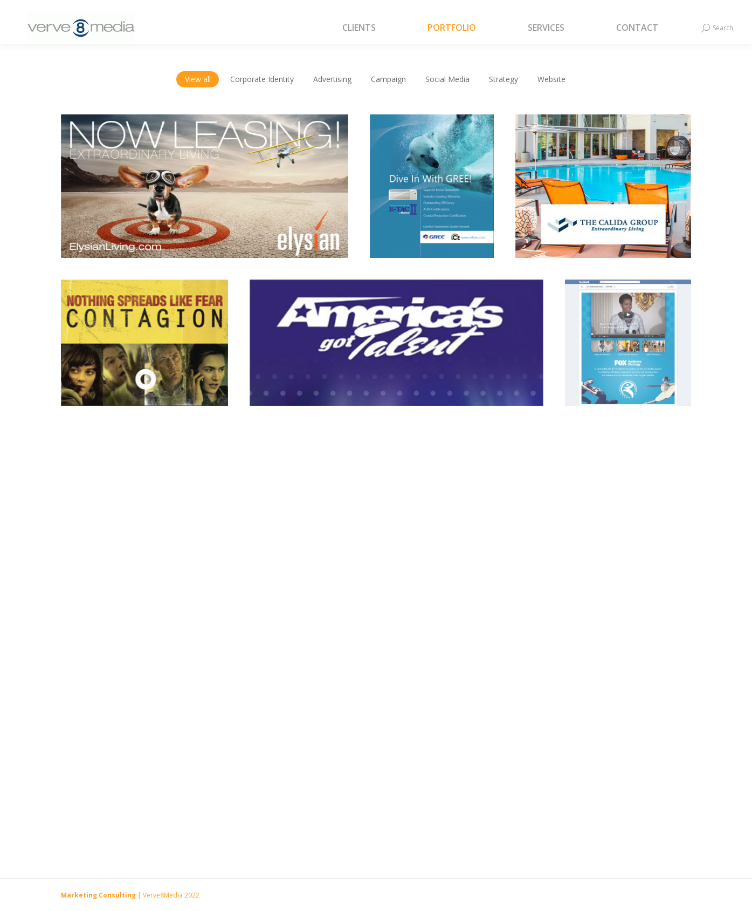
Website (551, 79)
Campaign (388, 79)
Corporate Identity (262, 79)
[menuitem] (372, 28)
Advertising (332, 79)
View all (198, 79)
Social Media (447, 79)
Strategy (503, 79)
